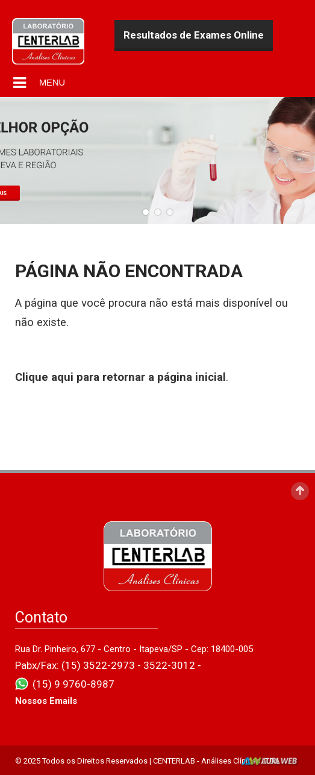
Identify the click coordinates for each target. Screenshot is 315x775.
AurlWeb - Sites (271, 762)
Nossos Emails (46, 700)
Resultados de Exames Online (193, 35)
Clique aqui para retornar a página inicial (120, 377)
